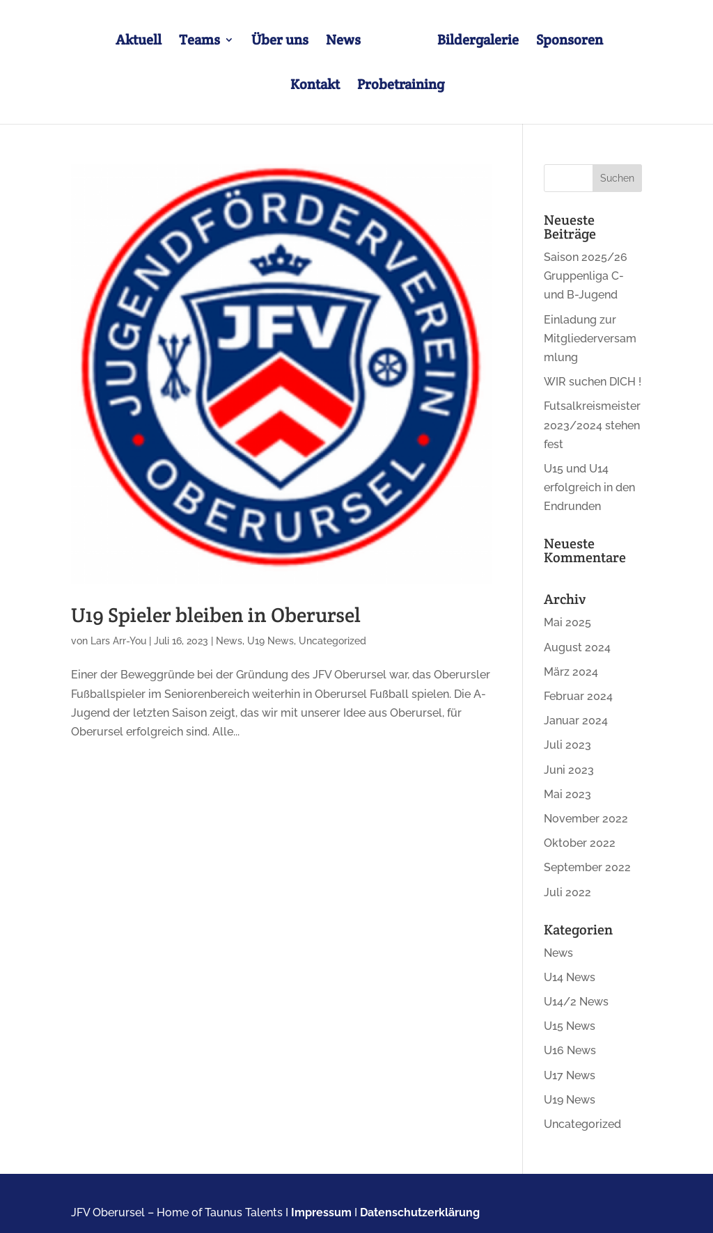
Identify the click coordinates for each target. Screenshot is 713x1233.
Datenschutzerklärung (420, 1212)
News (343, 42)
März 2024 (571, 671)
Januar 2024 (576, 720)
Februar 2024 (578, 696)
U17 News (569, 1075)
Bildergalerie (478, 42)
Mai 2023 (567, 794)
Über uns (279, 42)
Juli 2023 (567, 744)
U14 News (569, 977)
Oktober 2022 (580, 843)
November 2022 (586, 818)
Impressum (321, 1212)
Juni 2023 (569, 770)
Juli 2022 (567, 892)
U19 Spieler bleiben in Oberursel (216, 615)
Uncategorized (332, 640)
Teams (199, 42)
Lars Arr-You (118, 640)
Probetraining (400, 86)
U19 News (270, 640)
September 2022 (587, 867)
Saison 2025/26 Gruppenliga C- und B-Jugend (585, 275)
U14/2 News (576, 1001)
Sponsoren (569, 42)
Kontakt (315, 86)
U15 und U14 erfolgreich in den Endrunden (589, 487)
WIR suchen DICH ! (592, 381)
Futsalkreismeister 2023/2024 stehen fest (592, 424)
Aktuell (139, 42)
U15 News (569, 1026)
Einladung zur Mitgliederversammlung (590, 338)
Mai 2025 (567, 622)
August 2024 (577, 647)
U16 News (570, 1050)
